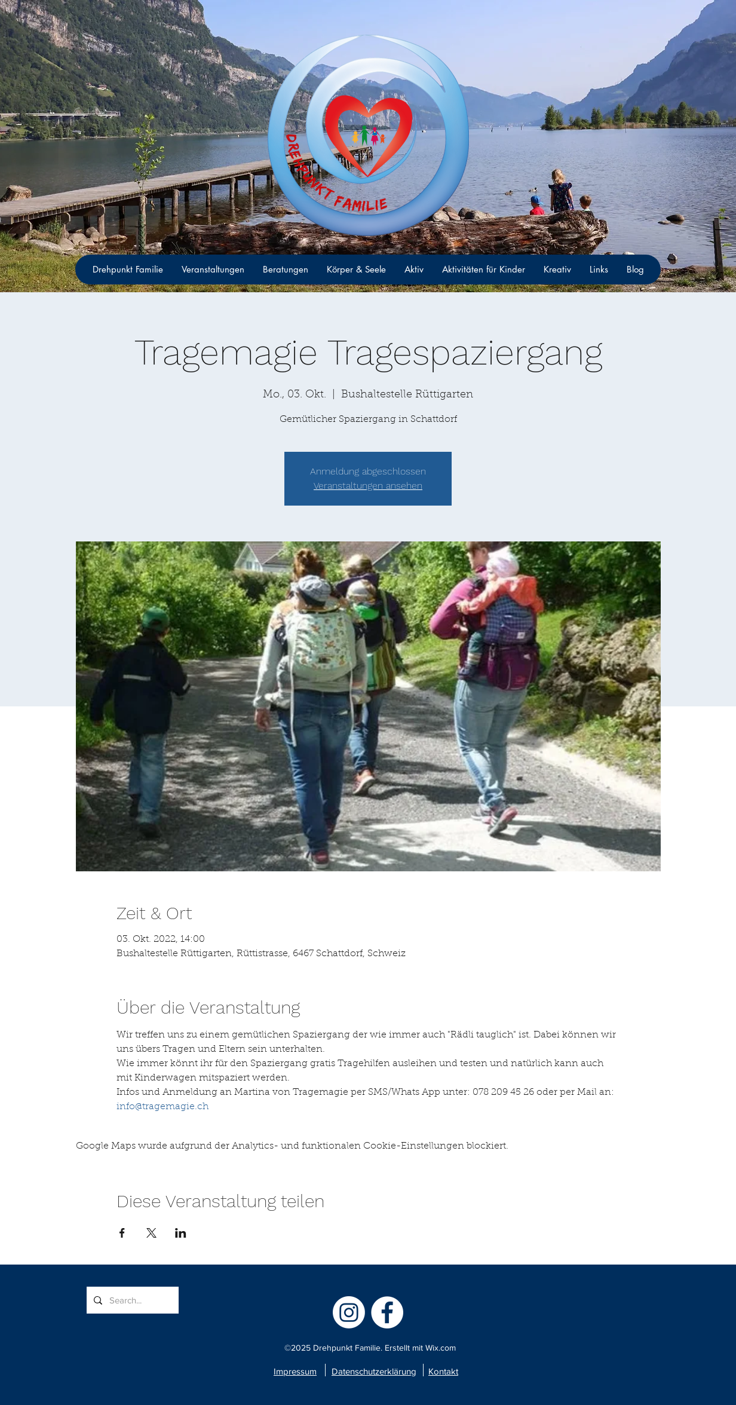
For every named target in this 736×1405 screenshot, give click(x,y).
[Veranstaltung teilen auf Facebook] (122, 1233)
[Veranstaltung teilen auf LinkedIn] (180, 1233)
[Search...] (131, 1300)
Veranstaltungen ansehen (368, 485)
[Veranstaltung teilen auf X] (151, 1233)
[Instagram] (349, 1312)
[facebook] (387, 1312)
